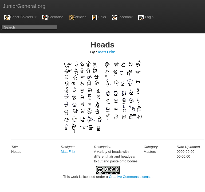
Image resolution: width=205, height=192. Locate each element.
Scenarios (53, 17)
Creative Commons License (130, 177)
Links (99, 17)
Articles (77, 17)
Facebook (122, 17)
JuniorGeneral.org (24, 6)
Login (145, 17)
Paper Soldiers (20, 17)
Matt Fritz (106, 52)
